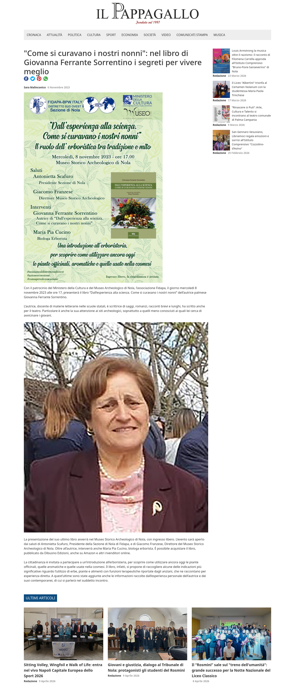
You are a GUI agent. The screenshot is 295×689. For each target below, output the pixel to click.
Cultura (94, 35)
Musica (219, 35)
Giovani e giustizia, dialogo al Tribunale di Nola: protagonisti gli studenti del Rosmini (146, 667)
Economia (130, 35)
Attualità (54, 35)
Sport (111, 35)
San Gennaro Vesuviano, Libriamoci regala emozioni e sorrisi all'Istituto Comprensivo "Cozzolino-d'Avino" (250, 140)
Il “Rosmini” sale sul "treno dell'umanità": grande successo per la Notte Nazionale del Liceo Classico (231, 670)
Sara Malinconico (35, 87)
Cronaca (34, 35)
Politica (74, 35)
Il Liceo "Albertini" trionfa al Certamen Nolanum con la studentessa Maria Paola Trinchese (249, 89)
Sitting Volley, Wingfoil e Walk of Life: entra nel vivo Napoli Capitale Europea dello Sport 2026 (63, 670)
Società (150, 35)
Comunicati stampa (192, 35)
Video (166, 35)
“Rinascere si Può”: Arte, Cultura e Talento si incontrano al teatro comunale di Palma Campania (251, 113)
